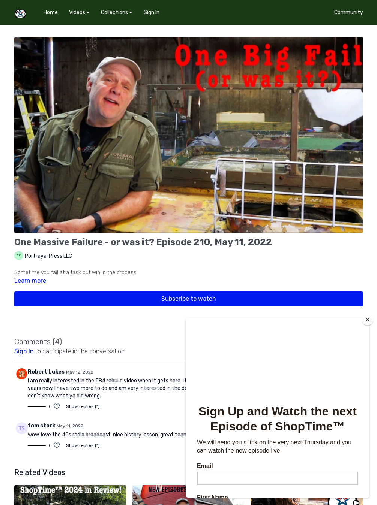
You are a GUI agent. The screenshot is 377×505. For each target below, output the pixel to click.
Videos (79, 12)
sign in (24, 351)
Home (51, 12)
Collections (116, 12)
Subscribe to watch (188, 298)
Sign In (151, 12)
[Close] (367, 319)
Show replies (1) (83, 406)
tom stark (41, 426)
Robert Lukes (46, 372)
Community (348, 12)
